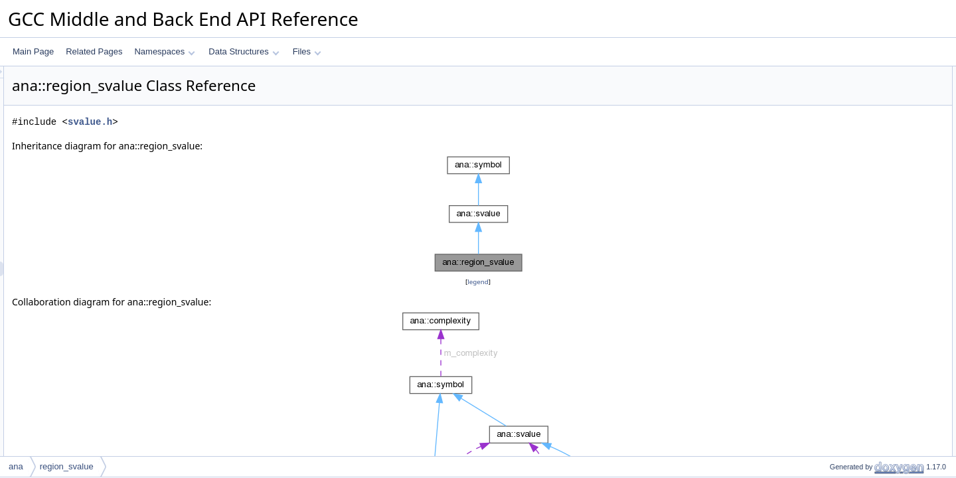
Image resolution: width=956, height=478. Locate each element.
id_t (825, 117)
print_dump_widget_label (863, 205)
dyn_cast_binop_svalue (860, 453)
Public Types (830, 103)
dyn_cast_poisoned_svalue (867, 395)
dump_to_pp (841, 190)
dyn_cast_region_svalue (861, 176)
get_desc (835, 336)
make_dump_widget (854, 365)
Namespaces (164, 51)
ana (16, 466)
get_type (834, 278)
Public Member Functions (853, 132)
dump (828, 307)
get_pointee (839, 263)
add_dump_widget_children (867, 219)
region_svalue (843, 146)
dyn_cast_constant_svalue (865, 380)
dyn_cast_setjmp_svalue (862, 409)
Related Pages (94, 51)
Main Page (33, 51)
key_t (828, 88)
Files (307, 51)
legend (480, 282)
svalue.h (256, 122)
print (826, 292)
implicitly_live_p (846, 249)
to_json (831, 351)
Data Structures (243, 51)
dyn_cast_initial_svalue (859, 424)
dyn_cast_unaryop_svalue (865, 438)
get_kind (833, 161)
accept (830, 234)
